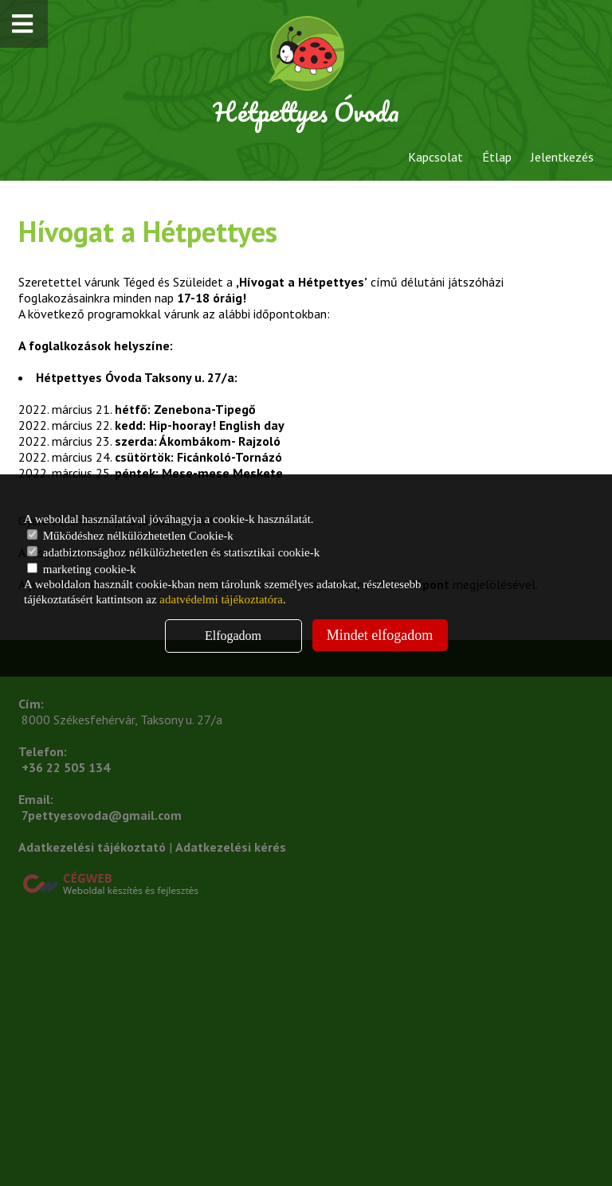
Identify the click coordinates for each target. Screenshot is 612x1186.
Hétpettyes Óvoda (306, 112)
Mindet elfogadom (380, 635)
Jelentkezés (562, 157)
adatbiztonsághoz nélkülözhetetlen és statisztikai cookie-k (173, 552)
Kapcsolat (435, 157)
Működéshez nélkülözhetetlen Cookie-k (130, 535)
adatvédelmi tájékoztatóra (221, 599)
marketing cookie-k (81, 569)
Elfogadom (233, 635)
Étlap (497, 157)
